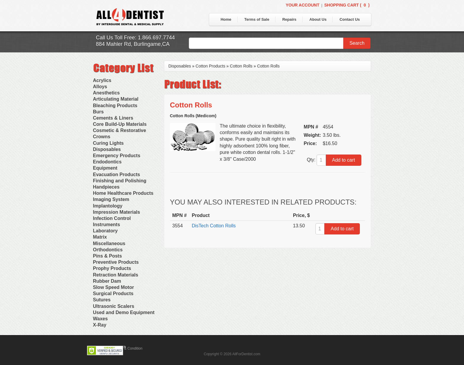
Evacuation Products (116, 174)
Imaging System (111, 199)
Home (225, 19)
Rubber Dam (107, 281)
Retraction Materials (115, 274)
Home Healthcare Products (123, 193)
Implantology (108, 205)
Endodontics (107, 161)
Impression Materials (116, 212)
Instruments (106, 224)
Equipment (105, 168)
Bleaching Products (115, 105)
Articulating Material (115, 99)
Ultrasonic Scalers (113, 306)
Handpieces (106, 186)
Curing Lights (108, 143)
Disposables (107, 149)
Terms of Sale (256, 19)
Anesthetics (106, 92)
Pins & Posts (107, 255)
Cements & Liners (113, 117)
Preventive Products (116, 262)
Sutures (102, 299)
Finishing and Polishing (119, 180)
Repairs (289, 19)
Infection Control (112, 218)
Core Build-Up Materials (119, 124)
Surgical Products (113, 293)
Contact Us (349, 19)
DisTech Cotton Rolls (214, 225)
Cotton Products (210, 66)
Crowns (101, 136)
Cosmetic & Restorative (119, 130)
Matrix (100, 236)
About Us (318, 19)
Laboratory (105, 230)
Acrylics (102, 80)
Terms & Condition (127, 348)
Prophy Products (112, 268)
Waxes (100, 318)
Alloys (100, 86)
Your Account (302, 5)
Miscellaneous (109, 243)
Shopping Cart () (347, 5)
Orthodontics (108, 249)
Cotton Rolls (241, 66)
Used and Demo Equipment (123, 312)
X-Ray (99, 324)
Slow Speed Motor (113, 287)
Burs (98, 111)
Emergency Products (116, 155)
